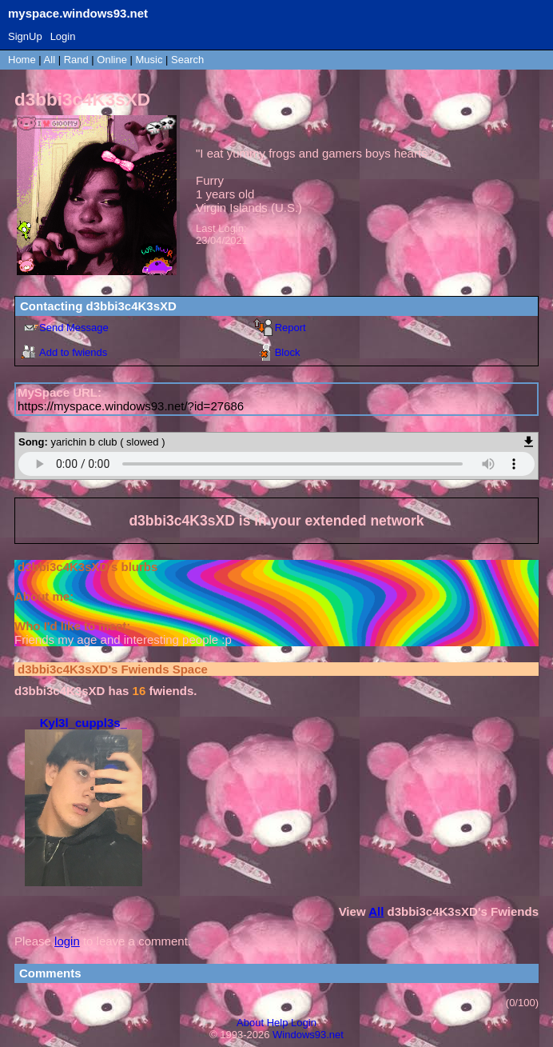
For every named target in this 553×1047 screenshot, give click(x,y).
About (250, 1023)
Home (22, 60)
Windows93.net (308, 1035)
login (67, 941)
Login (63, 36)
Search (187, 60)
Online (112, 60)
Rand (76, 60)
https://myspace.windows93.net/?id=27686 (131, 406)
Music (149, 60)
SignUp (25, 36)
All (51, 60)
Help (277, 1023)
